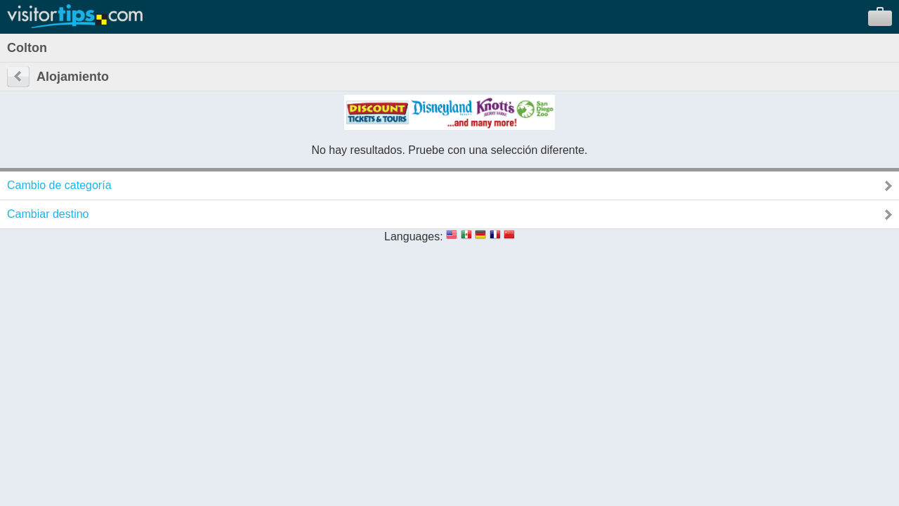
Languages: (413, 236)
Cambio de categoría (59, 185)
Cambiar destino (48, 214)
